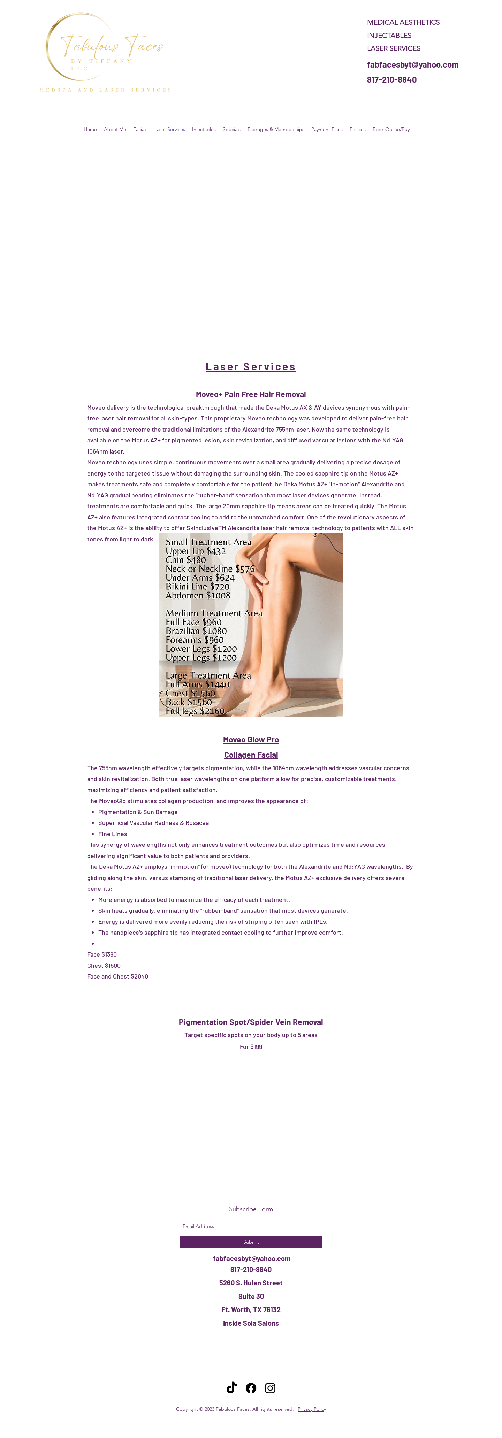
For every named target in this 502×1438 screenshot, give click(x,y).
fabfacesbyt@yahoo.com (413, 64)
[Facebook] (251, 1388)
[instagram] (270, 1388)
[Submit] (251, 1242)
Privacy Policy (312, 1409)
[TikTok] (232, 1388)
